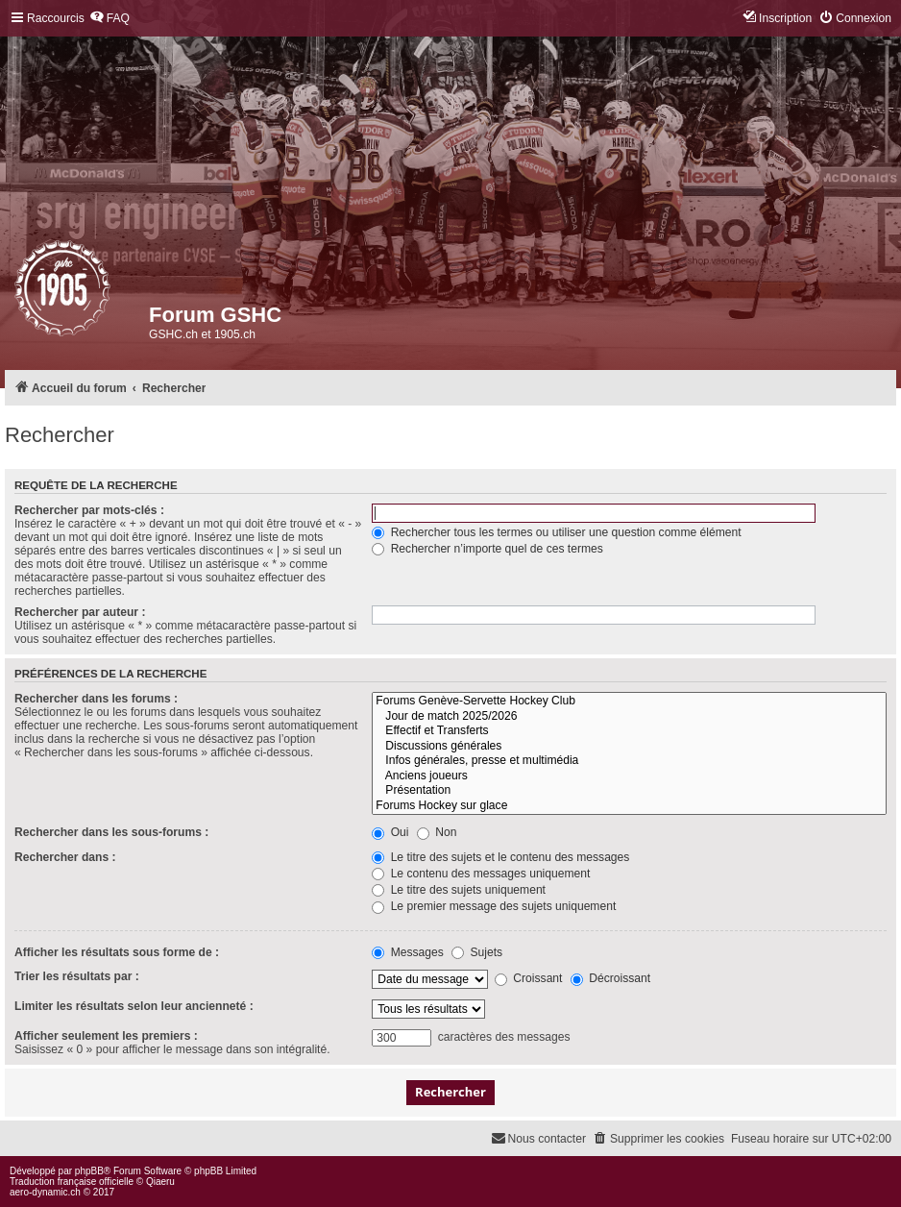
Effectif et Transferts (629, 731)
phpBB (89, 1171)
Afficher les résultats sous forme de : (116, 952)
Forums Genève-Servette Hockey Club (629, 701)
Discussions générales (629, 746)
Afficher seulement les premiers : (106, 1036)
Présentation (629, 791)
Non (437, 832)
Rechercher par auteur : (79, 612)
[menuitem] (109, 19)
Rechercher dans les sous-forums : (111, 832)
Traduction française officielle (72, 1181)
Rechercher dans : (65, 857)
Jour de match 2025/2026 (629, 717)
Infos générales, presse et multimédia (629, 761)
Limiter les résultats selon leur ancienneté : (134, 1006)
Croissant (528, 978)
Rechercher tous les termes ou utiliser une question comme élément (556, 532)
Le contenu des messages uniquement (481, 873)
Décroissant (610, 978)
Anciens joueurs (629, 776)
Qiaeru (160, 1181)
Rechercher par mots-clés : (89, 510)
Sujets (476, 952)
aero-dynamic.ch (45, 1192)
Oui (390, 832)
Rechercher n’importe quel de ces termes (487, 548)
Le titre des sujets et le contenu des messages (500, 857)
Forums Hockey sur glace (629, 806)
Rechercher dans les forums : (96, 698)
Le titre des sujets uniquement (459, 890)
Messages (407, 952)
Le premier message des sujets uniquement (494, 906)
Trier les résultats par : (76, 976)
